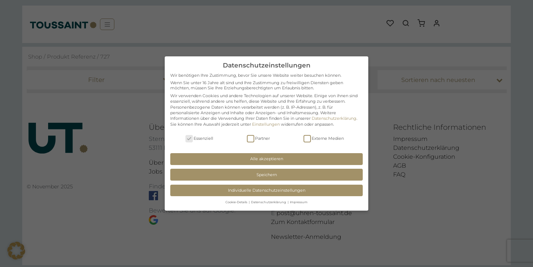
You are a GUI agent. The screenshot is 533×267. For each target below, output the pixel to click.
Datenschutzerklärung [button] (269, 202)
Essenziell (199, 138)
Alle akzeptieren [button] (266, 158)
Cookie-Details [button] (236, 202)
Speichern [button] (267, 174)
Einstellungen (266, 124)
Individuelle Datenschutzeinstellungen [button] (266, 190)
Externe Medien (324, 138)
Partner (258, 138)
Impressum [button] (299, 202)
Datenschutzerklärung (334, 118)
